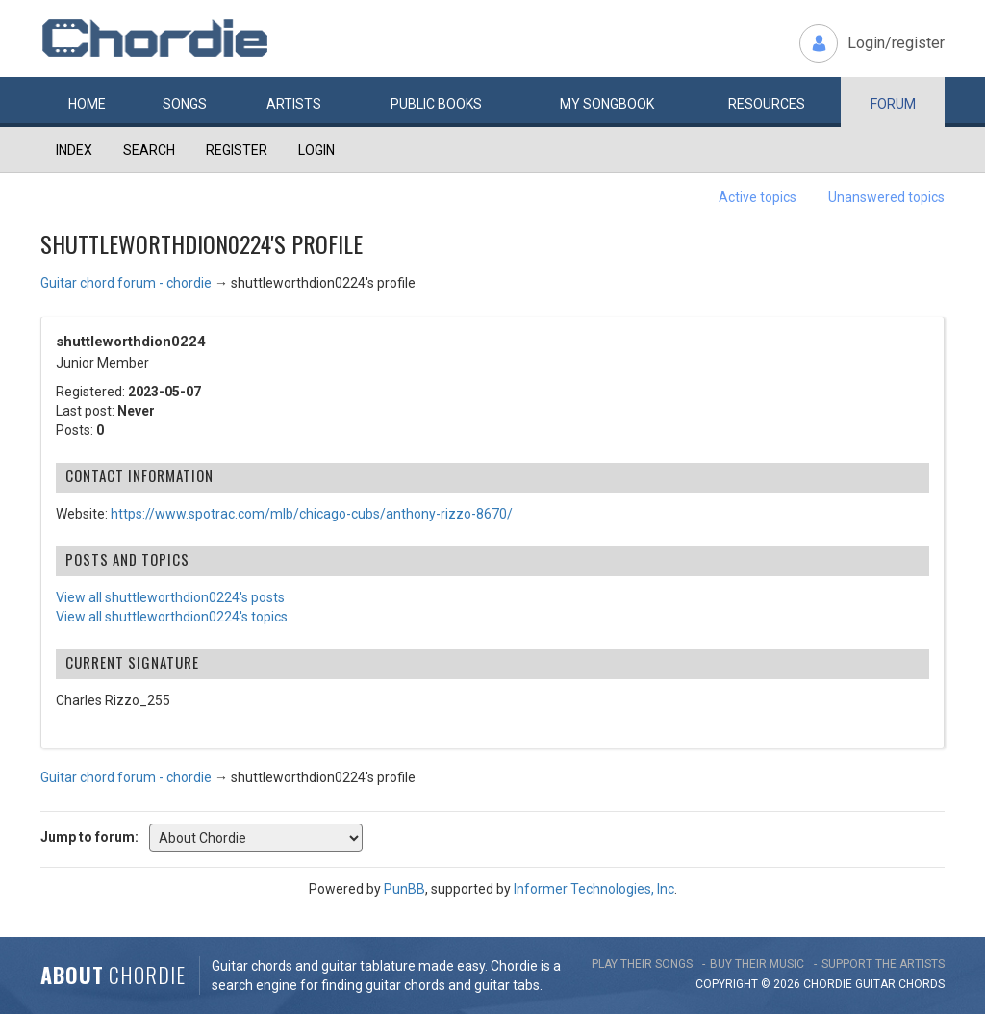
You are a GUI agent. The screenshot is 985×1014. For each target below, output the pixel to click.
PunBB (404, 889)
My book (607, 104)
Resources (766, 104)
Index (74, 150)
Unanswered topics (886, 197)
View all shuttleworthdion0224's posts (170, 597)
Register (236, 150)
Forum (893, 104)
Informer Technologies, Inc (594, 889)
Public (436, 104)
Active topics (757, 197)
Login (316, 150)
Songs (185, 104)
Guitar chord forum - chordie (126, 283)
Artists (293, 104)
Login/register (896, 43)
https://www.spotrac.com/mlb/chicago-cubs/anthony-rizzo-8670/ (312, 513)
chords (921, 984)
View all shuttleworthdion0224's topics (172, 616)
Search (149, 150)
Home (87, 104)
